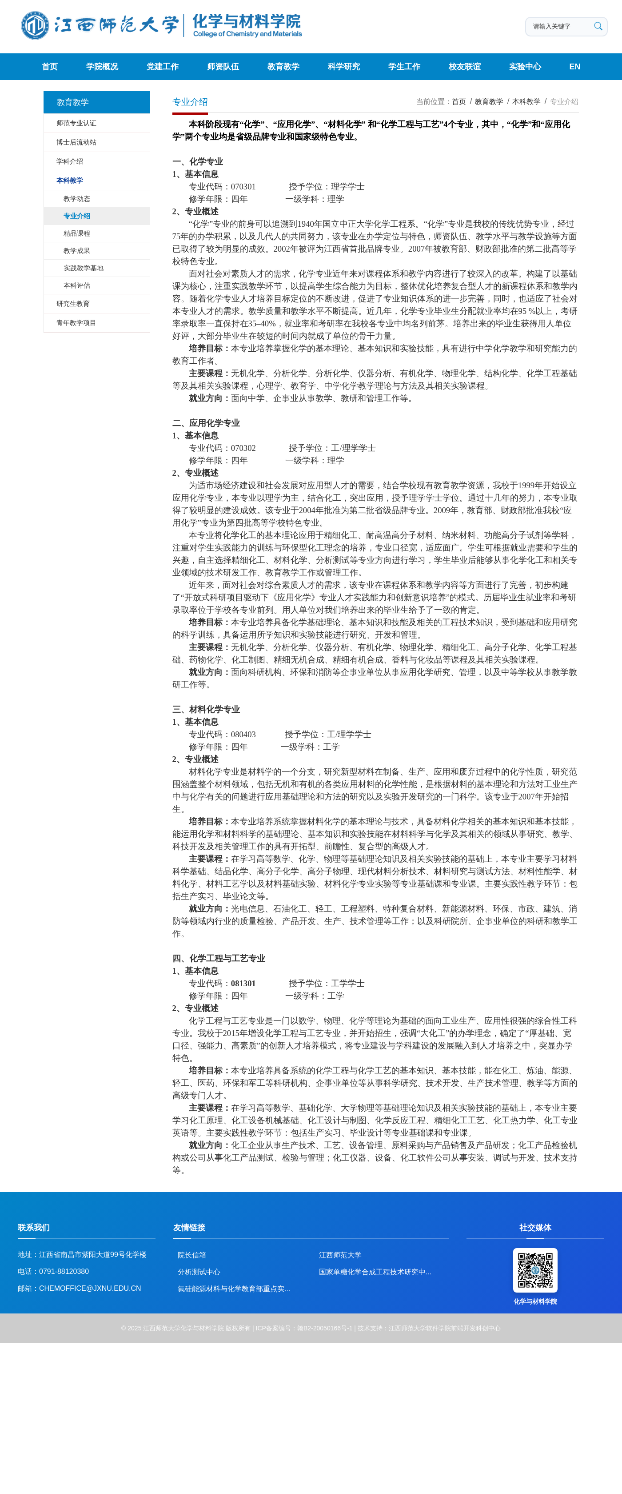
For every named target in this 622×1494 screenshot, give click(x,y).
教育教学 (283, 66)
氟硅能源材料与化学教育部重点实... (234, 1289)
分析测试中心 (199, 1272)
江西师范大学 (340, 1255)
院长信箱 (192, 1255)
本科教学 (526, 101)
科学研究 (343, 66)
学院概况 (103, 66)
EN (574, 66)
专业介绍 (564, 101)
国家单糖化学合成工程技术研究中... (375, 1272)
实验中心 (524, 66)
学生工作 (404, 66)
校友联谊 (464, 66)
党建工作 (163, 66)
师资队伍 (223, 66)
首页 (50, 66)
